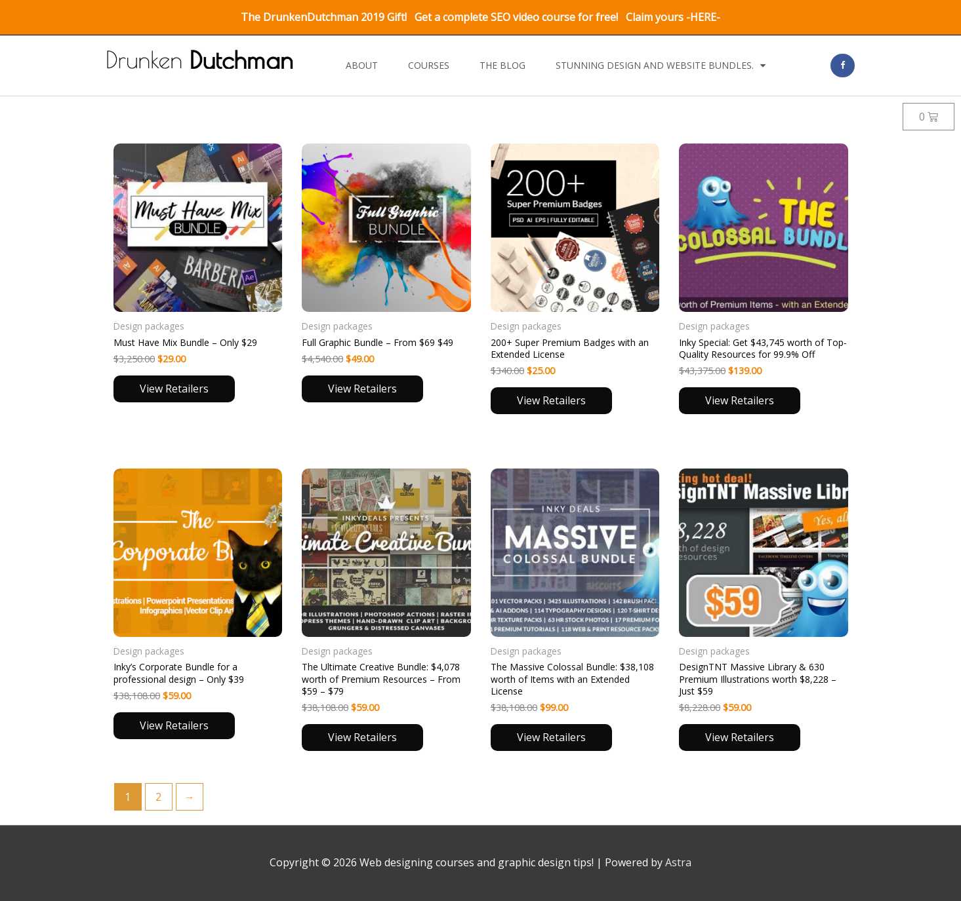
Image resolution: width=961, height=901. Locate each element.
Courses (428, 65)
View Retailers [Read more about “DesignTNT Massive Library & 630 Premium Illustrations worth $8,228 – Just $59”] (739, 737)
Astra (678, 862)
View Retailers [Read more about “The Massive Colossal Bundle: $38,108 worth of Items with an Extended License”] (551, 737)
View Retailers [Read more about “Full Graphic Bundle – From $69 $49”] (362, 388)
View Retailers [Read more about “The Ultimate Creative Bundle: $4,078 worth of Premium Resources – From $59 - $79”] (362, 737)
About (362, 65)
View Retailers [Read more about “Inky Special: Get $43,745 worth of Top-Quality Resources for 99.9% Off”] (739, 400)
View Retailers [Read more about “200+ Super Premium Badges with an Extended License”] (551, 400)
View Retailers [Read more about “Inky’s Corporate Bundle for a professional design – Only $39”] (174, 725)
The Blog (502, 65)
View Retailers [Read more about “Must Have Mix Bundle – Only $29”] (174, 388)
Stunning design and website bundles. (661, 65)
